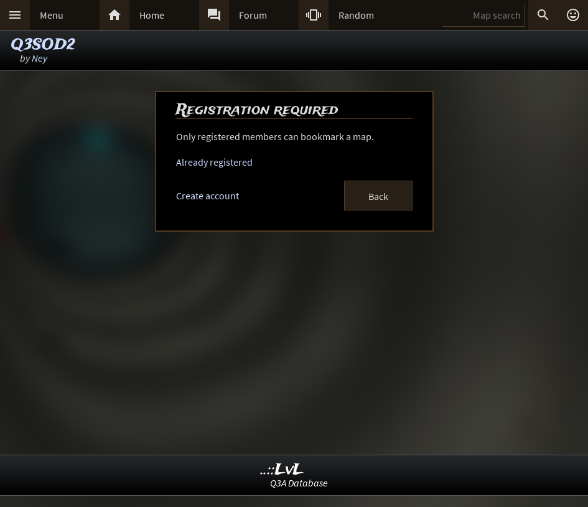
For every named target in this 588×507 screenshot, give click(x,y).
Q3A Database (299, 482)
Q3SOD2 (43, 45)
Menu (51, 15)
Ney (39, 58)
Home (151, 15)
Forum (253, 15)
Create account (207, 195)
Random (356, 15)
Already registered (214, 162)
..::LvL (282, 470)
